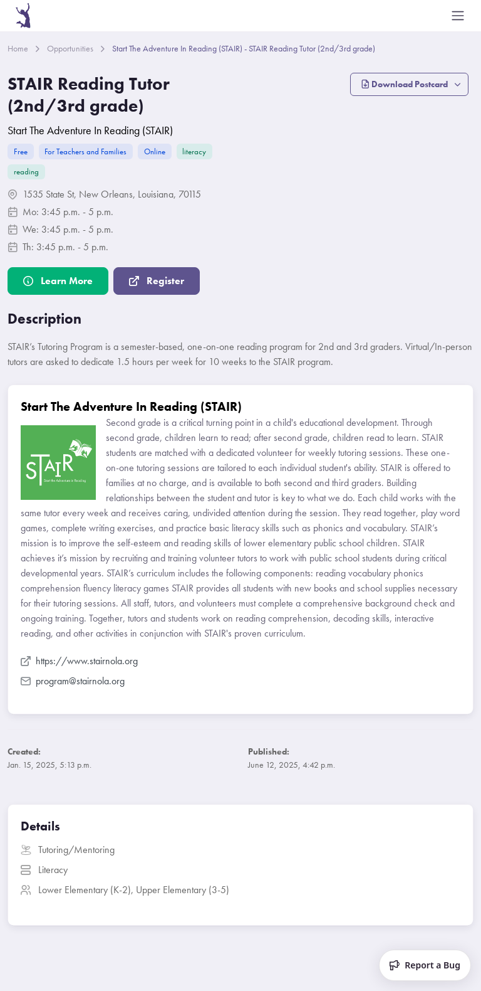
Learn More (58, 280)
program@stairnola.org (73, 680)
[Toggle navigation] (457, 16)
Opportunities (70, 48)
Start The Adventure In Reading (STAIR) (90, 130)
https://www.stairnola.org (79, 660)
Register (156, 280)
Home (18, 48)
